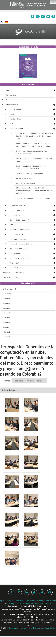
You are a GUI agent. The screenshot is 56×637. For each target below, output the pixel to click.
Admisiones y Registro (25, 600)
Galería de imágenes (10, 390)
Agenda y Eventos (13, 603)
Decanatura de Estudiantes (33, 603)
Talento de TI (15, 263)
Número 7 (6, 308)
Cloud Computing (16, 128)
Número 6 (6, 313)
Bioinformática (15, 119)
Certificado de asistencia (15, 100)
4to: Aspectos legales (24, 178)
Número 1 (6, 337)
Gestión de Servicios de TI (19, 220)
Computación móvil (17, 210)
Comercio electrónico (18, 206)
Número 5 (6, 318)
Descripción (18, 381)
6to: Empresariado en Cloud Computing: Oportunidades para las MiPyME (31, 167)
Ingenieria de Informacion (19, 229)
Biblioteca (39, 600)
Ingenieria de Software (18, 239)
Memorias (6, 381)
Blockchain (14, 114)
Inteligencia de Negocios (19, 249)
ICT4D (12, 225)
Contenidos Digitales (17, 215)
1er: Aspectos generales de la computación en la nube (34, 199)
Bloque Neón (50, 600)
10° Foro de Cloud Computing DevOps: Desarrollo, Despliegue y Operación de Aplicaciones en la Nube (35, 136)
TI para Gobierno (16, 268)
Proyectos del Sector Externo (13, 273)
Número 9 (6, 298)
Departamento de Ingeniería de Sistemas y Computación (32, 628)
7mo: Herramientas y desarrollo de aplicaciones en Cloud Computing (35, 159)
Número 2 (6, 332)
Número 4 (6, 322)
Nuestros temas (12, 105)
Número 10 (7, 294)
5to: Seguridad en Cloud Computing (29, 173)
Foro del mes (11, 95)
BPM (11, 124)
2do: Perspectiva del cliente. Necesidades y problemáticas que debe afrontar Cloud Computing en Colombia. (35, 190)
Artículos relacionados (36, 381)
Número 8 (6, 303)
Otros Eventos (15, 253)
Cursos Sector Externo (11, 277)
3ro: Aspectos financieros (25, 183)
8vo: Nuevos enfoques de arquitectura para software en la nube (32, 152)
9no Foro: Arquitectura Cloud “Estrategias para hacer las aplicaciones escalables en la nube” (33, 144)
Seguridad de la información (20, 258)
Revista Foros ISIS (9, 289)
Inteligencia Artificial (17, 234)
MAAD (48, 603)
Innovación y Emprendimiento (21, 244)
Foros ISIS (6, 90)
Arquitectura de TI (16, 109)
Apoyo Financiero (7, 600)
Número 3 (6, 327)
